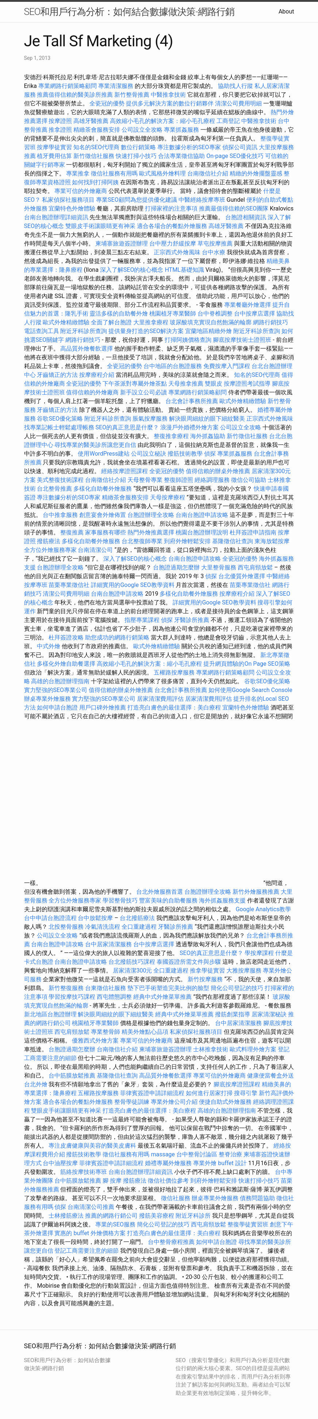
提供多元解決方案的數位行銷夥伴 (170, 103)
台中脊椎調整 (216, 313)
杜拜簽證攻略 (66, 637)
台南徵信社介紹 (207, 173)
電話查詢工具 (41, 331)
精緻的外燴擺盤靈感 (256, 173)
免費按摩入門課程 (227, 366)
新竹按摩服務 (206, 979)
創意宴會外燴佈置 (102, 514)
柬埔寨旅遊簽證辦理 (121, 243)
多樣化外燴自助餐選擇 (67, 663)
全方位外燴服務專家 (51, 549)
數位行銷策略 (138, 147)
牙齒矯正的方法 (57, 374)
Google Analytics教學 (263, 909)
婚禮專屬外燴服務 (169, 1163)
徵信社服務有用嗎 (114, 173)
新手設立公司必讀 (143, 392)
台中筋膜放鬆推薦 (72, 1075)
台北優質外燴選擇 (241, 576)
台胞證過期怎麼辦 (176, 567)
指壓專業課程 (142, 619)
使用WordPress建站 (104, 453)
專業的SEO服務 (115, 1224)
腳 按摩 (112, 1180)
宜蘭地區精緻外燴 (209, 331)
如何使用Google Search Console (250, 690)
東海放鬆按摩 (272, 541)
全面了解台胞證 (111, 322)
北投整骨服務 (66, 926)
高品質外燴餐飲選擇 (87, 348)
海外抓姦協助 (207, 436)
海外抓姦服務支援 (222, 900)
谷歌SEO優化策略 (60, 418)
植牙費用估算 (54, 155)
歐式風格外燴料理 (163, 173)
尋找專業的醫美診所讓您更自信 (95, 444)
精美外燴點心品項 (146, 1031)
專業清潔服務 (115, 85)
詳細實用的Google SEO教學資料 (132, 584)
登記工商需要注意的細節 (86, 1250)
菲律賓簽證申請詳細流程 (152, 1093)
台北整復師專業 (142, 541)
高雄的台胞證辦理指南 (60, 681)
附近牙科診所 (193, 1215)
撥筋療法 (48, 541)
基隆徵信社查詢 (232, 541)
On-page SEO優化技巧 (235, 155)
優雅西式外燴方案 (95, 1040)
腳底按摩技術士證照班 (243, 339)
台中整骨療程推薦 (172, 1241)
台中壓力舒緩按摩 (173, 243)
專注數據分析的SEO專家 (189, 147)
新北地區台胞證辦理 (50, 1014)
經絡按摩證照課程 (125, 471)
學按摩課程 (259, 953)
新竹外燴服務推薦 (257, 891)
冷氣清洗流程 (102, 926)
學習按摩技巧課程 (73, 996)
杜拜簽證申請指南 (253, 532)
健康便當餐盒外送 (270, 1075)
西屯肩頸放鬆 (256, 567)
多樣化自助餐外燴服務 (102, 488)
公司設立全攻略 (142, 129)
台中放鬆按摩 (96, 918)
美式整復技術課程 (61, 479)
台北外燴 (35, 1084)
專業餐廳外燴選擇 (248, 304)
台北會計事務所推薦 (191, 401)
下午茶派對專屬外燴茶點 (135, 383)
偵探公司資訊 (239, 147)
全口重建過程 (139, 926)
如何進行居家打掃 (209, 1093)
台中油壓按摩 (61, 1163)
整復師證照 (178, 479)
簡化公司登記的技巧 (237, 988)
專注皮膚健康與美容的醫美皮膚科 (92, 1145)
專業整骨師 (105, 1031)
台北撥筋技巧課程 (132, 961)
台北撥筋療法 (137, 918)
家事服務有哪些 (105, 532)
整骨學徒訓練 (132, 1101)
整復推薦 (72, 532)
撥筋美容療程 (156, 1215)
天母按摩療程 (167, 497)
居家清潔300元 (132, 970)
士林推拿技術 (210, 1049)
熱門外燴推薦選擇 (151, 532)
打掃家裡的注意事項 (171, 208)
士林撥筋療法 (66, 1215)
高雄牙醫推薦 (90, 120)
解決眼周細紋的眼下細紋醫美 (207, 418)
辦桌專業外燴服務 (48, 698)
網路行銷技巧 (270, 322)
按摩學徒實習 (55, 147)
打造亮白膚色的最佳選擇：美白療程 (174, 707)
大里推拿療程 (151, 322)
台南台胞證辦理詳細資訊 (56, 217)
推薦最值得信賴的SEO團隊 (233, 208)
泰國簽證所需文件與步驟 (189, 961)
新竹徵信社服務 (93, 155)
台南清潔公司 (95, 549)
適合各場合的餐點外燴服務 (172, 226)
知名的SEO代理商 (96, 147)
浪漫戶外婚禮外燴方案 (190, 427)
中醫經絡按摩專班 (203, 199)
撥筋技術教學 (186, 453)
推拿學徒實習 (208, 970)
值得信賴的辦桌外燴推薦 (218, 471)
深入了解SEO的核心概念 (132, 269)
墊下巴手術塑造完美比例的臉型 (168, 988)
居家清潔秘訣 (269, 1014)
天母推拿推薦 (185, 383)
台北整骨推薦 (54, 488)
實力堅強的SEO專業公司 (56, 690)
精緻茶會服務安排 (96, 129)
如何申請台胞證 (57, 707)
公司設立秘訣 (148, 453)
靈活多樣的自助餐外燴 (118, 313)
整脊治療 (230, 1154)
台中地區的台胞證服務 (172, 366)
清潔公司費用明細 (238, 103)
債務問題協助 (257, 1198)
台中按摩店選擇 (255, 313)
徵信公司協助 (248, 479)
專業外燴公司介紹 (174, 1101)
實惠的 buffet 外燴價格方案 (89, 1233)
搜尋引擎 (245, 1093)
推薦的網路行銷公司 (111, 1215)
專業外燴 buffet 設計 (219, 1163)
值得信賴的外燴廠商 (92, 392)
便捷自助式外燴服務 (226, 1101)
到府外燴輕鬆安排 (187, 541)
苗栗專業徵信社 (69, 584)
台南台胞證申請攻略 (202, 514)
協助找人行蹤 (235, 85)
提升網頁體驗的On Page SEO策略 (246, 663)
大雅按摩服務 (244, 970)
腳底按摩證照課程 (238, 1084)
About (286, 11)
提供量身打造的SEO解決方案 (146, 331)
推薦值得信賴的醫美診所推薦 (75, 94)
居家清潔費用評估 (160, 698)
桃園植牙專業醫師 (172, 313)
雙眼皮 (213, 383)
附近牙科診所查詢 (83, 331)
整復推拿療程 (171, 436)
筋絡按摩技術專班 (84, 1171)
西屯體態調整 (115, 996)
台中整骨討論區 (197, 1154)
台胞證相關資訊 (245, 217)
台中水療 (214, 252)
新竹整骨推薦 (131, 94)
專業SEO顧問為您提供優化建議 (136, 199)
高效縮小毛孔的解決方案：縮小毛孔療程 (162, 120)
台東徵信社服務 (105, 988)
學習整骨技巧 (121, 900)
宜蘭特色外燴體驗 (72, 208)
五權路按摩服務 (175, 672)
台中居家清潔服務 (108, 944)
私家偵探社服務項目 (68, 199)
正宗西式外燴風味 (178, 252)
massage (163, 1154)
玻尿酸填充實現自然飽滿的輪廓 (211, 322)
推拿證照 (60, 129)
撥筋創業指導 (233, 1014)
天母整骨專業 (144, 479)
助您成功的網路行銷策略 (117, 637)
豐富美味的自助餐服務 (168, 900)
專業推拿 (77, 173)
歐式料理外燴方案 (254, 1049)
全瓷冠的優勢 (106, 103)
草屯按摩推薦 (215, 243)
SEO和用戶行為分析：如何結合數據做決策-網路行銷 (129, 11)
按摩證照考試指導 (248, 383)
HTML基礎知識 (184, 269)
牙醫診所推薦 (191, 619)
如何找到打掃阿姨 (95, 182)
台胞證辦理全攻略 (150, 514)
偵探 (210, 453)
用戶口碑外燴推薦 (103, 707)
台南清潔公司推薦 (91, 1206)
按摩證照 (60, 120)
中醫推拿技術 (168, 94)
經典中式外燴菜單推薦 (162, 996)
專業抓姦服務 (181, 129)
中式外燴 (48, 646)
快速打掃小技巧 (136, 155)
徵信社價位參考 (168, 1180)
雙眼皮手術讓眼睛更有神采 (100, 226)
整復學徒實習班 (248, 1224)
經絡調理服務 (212, 479)
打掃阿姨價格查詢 (188, 339)
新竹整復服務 (66, 988)
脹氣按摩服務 (151, 418)
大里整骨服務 (219, 567)
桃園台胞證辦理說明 (202, 532)
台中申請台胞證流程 (50, 918)
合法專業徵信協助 (181, 155)
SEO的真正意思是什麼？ (127, 427)
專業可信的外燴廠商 (80, 190)
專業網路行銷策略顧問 (67, 85)
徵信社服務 (175, 1198)
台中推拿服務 (60, 514)
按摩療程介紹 (97, 374)
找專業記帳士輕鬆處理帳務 (59, 427)
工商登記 (228, 120)
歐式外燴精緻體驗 (66, 322)
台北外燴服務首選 (160, 891)
